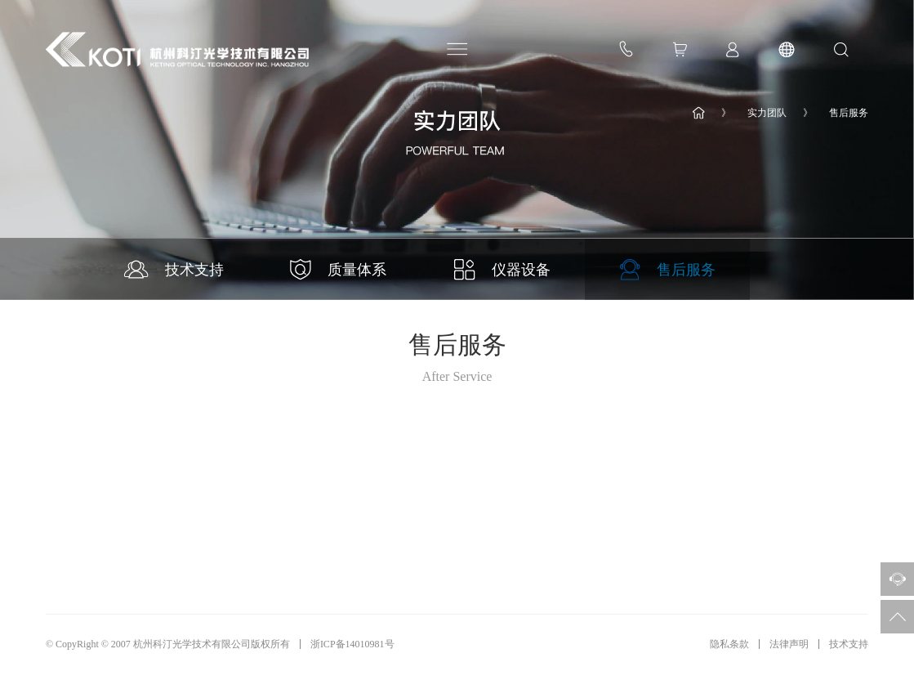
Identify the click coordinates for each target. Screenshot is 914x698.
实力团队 (767, 113)
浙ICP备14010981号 (352, 644)
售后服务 (848, 113)
